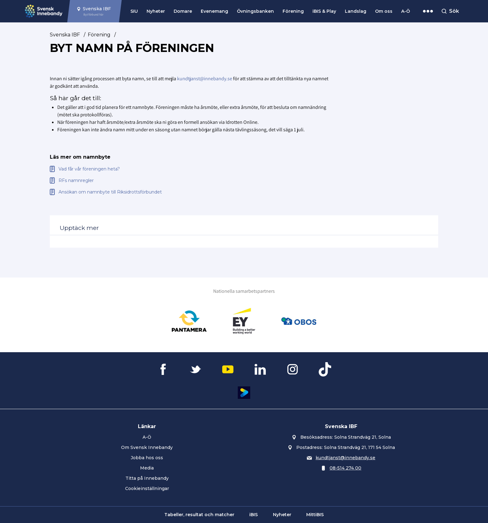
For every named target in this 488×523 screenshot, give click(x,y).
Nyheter (156, 11)
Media (147, 468)
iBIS (253, 514)
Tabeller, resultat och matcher (199, 514)
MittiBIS (315, 514)
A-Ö (405, 11)
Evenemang (214, 11)
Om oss (383, 11)
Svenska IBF (65, 35)
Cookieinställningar (147, 488)
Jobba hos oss (147, 457)
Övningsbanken (255, 11)
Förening (293, 11)
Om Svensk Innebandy (147, 447)
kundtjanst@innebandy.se (204, 78)
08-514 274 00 (345, 468)
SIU (134, 11)
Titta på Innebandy (147, 478)
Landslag (355, 11)
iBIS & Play (324, 11)
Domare (183, 11)
